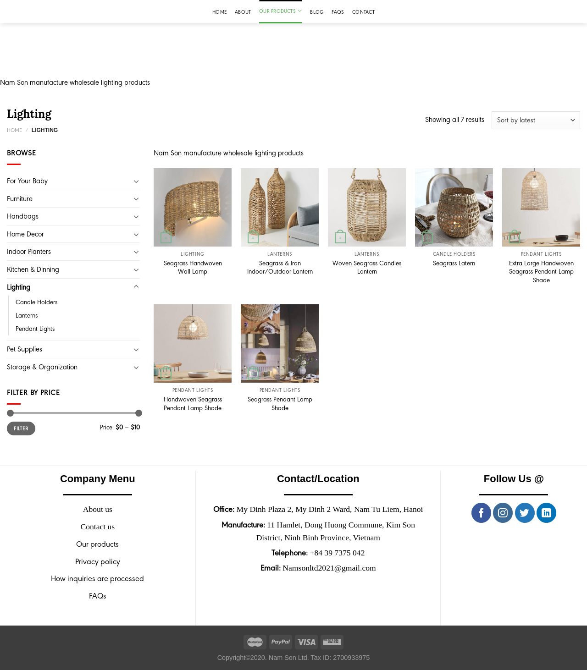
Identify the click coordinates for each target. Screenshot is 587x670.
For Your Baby (27, 180)
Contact (363, 12)
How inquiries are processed (97, 578)
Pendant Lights (35, 328)
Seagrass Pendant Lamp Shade (280, 403)
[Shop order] (536, 120)
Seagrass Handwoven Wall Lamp (193, 267)
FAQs (338, 12)
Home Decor (25, 234)
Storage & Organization (42, 366)
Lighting (18, 287)
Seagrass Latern (454, 263)
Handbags (23, 216)
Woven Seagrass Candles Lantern (366, 267)
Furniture (20, 198)
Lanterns (27, 315)
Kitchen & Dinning (33, 269)
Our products (280, 10)
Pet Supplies (24, 349)
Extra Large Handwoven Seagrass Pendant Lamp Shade (541, 271)
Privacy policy (97, 561)
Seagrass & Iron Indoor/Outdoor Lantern (280, 267)
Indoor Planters (29, 251)
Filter (21, 428)
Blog (316, 12)
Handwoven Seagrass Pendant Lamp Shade (193, 403)
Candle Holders (36, 302)
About (243, 12)
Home (219, 12)
